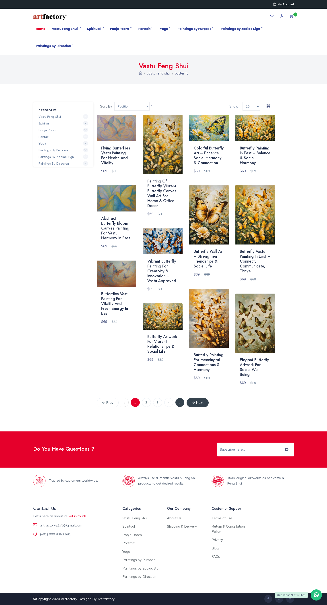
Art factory (105, 599)
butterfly (181, 73)
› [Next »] (179, 402)
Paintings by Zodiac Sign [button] (63, 156)
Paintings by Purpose (196, 29)
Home (40, 29)
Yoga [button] (63, 143)
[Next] (198, 402)
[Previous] (108, 402)
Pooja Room (121, 29)
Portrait (145, 29)
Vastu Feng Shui (66, 29)
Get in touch (77, 516)
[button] (272, 16)
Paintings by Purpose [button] (63, 150)
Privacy (217, 540)
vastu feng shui (158, 73)
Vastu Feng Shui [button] (63, 116)
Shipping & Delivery (182, 526)
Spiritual (95, 29)
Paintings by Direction (55, 46)
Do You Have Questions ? (63, 449)
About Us (174, 518)
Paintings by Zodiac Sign (242, 29)
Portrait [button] (63, 136)
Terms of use (222, 518)
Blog (215, 548)
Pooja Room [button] (63, 130)
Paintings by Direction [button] (63, 163)
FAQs (216, 556)
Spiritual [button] (63, 123)
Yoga (165, 29)
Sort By (106, 106)
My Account (283, 4)
